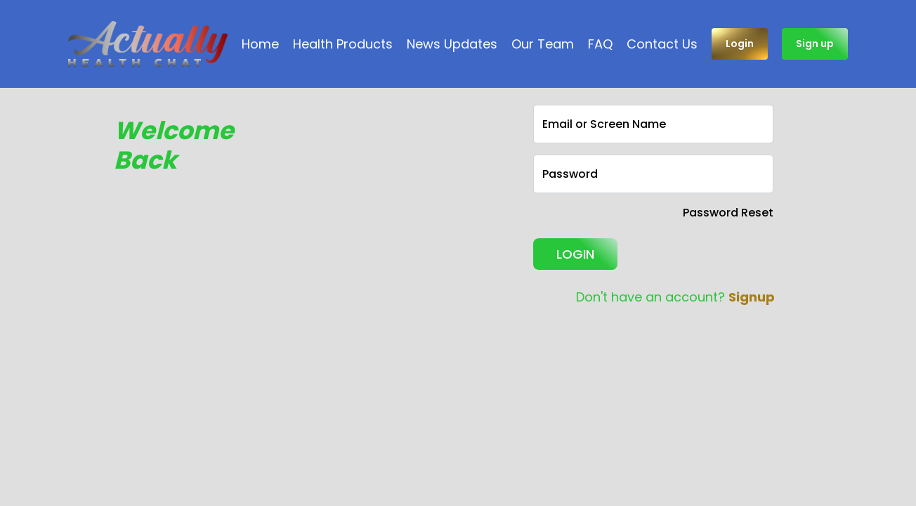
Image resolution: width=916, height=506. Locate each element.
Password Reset (728, 213)
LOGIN (575, 254)
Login (740, 44)
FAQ (600, 44)
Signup (751, 297)
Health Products (343, 44)
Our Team (542, 44)
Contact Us (662, 44)
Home (260, 44)
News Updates (452, 44)
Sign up (815, 44)
